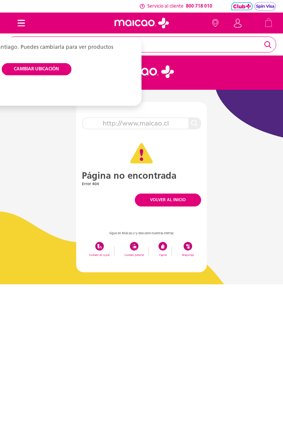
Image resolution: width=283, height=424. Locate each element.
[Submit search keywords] (269, 44)
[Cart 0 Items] (268, 22)
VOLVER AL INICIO (168, 200)
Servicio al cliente (175, 6)
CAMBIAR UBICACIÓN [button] (36, 69)
